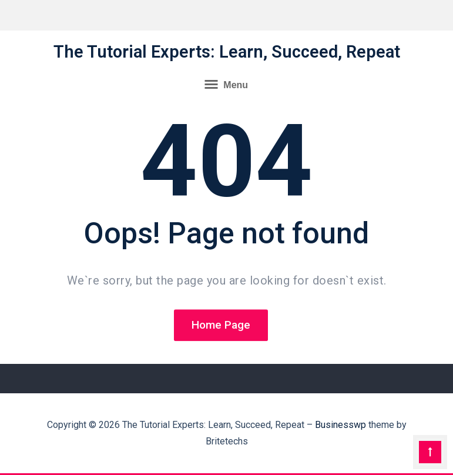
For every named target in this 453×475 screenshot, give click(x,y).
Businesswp (340, 424)
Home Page (221, 326)
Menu (226, 84)
